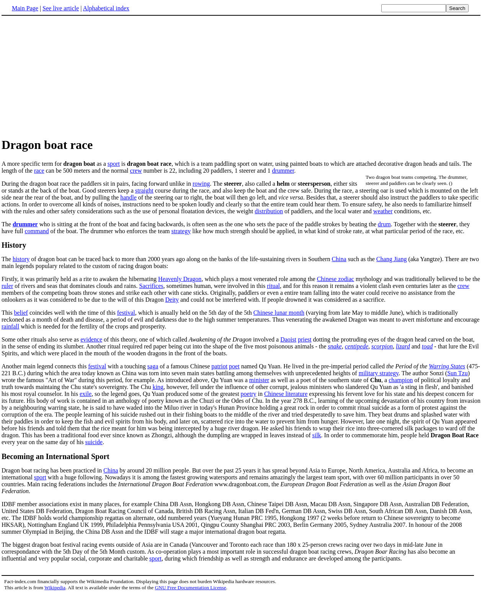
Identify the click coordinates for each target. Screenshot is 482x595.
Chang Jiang (391, 259)
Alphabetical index (106, 8)
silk (316, 435)
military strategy (379, 373)
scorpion (382, 346)
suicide (94, 442)
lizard (403, 346)
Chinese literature (285, 394)
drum (384, 224)
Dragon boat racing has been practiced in (52, 470)
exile (85, 394)
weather (383, 211)
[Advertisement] (66, 76)
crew (136, 170)
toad (427, 346)
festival (126, 312)
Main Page (25, 8)
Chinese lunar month (278, 312)
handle (128, 197)
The (7, 259)
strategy (181, 231)
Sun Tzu (457, 373)
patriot (219, 366)
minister (259, 380)
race (39, 170)
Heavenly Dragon (179, 279)
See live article (60, 8)
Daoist (288, 339)
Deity (172, 299)
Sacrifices (151, 286)
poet (234, 366)
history (21, 259)
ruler (7, 286)
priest (305, 339)
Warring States (447, 366)
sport (114, 163)
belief (21, 312)
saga (152, 366)
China (339, 259)
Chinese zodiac (335, 279)
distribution (269, 211)
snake (334, 346)
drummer (283, 170)
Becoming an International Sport (55, 456)
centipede (356, 346)
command (37, 231)
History (14, 245)
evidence (91, 339)
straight (144, 190)
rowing (201, 183)
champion (401, 380)
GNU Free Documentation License (190, 587)
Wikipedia (54, 587)
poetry (249, 394)
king (157, 387)
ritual (273, 286)
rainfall (10, 326)
